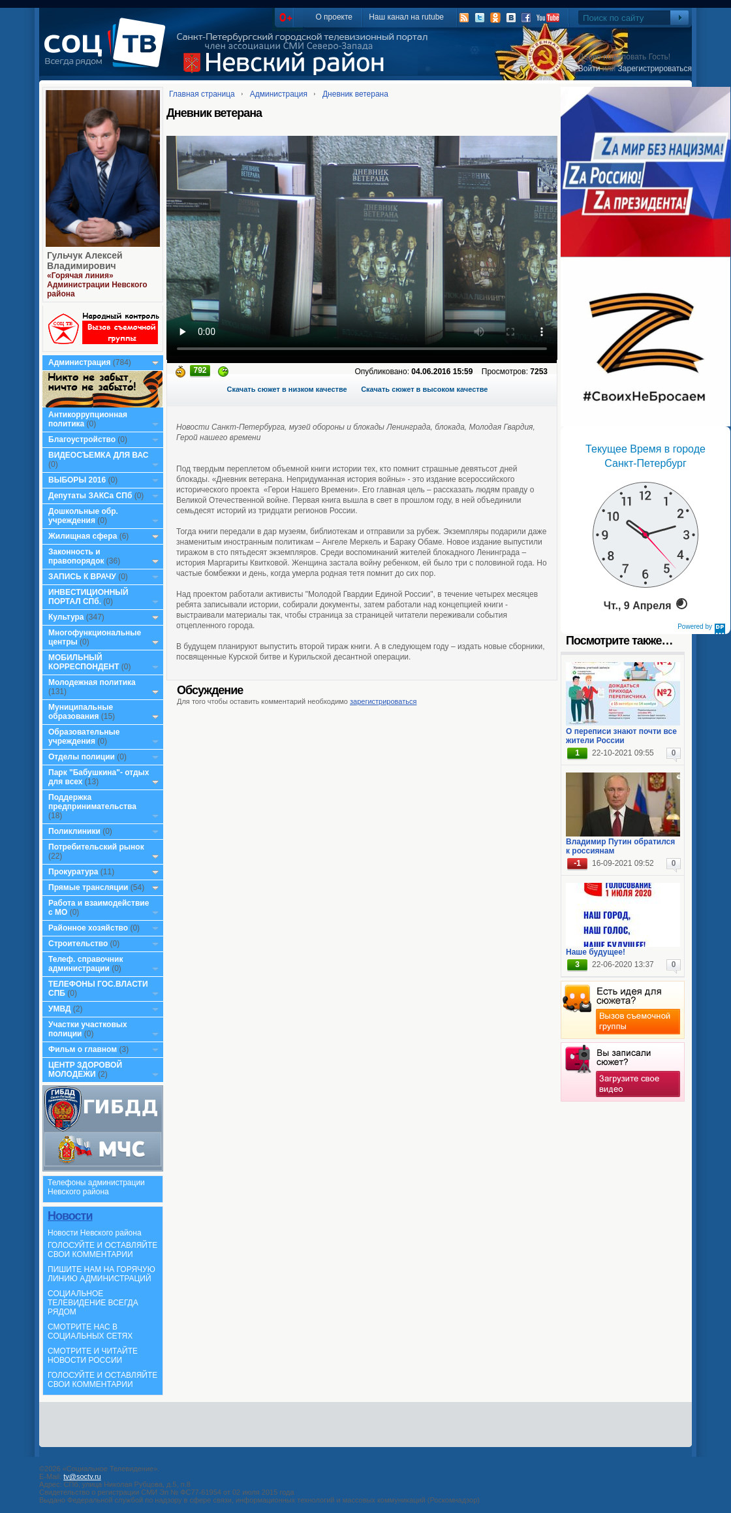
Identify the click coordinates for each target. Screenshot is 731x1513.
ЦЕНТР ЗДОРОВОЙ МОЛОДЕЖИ (85, 1069)
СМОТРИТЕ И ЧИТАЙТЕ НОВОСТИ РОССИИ (93, 1355)
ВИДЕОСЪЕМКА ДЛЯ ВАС (98, 455)
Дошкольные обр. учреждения (83, 516)
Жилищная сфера (82, 536)
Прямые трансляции (88, 887)
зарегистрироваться (383, 701)
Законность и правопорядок (76, 556)
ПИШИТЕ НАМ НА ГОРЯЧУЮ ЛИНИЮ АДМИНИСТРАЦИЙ (101, 1274)
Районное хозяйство (88, 927)
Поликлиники (74, 831)
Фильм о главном (82, 1049)
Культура (66, 617)
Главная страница (202, 94)
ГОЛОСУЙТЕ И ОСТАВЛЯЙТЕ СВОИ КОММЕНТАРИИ (102, 1250)
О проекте (333, 17)
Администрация (79, 362)
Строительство (78, 943)
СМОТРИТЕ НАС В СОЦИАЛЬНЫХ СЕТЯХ (90, 1331)
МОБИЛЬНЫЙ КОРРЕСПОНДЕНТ (84, 662)
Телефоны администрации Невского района (96, 1187)
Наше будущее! (595, 952)
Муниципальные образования (80, 712)
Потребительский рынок (96, 847)
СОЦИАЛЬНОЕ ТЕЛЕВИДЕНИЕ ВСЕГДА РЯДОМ (93, 1302)
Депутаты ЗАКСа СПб (90, 495)
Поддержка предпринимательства (92, 802)
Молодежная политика (92, 682)
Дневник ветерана (355, 94)
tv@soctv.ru (82, 1476)
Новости (70, 1215)
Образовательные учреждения (84, 736)
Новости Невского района (95, 1232)
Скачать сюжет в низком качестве (287, 389)
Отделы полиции (81, 756)
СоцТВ (108, 51)
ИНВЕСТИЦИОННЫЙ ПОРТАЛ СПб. (88, 597)
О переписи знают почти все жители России (621, 736)
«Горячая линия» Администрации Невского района (97, 284)
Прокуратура (73, 871)
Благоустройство (82, 439)
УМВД (59, 1008)
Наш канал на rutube (406, 17)
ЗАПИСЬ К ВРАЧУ (82, 576)
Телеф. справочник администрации (85, 964)
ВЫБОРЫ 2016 (77, 480)
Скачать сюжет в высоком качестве (424, 389)
